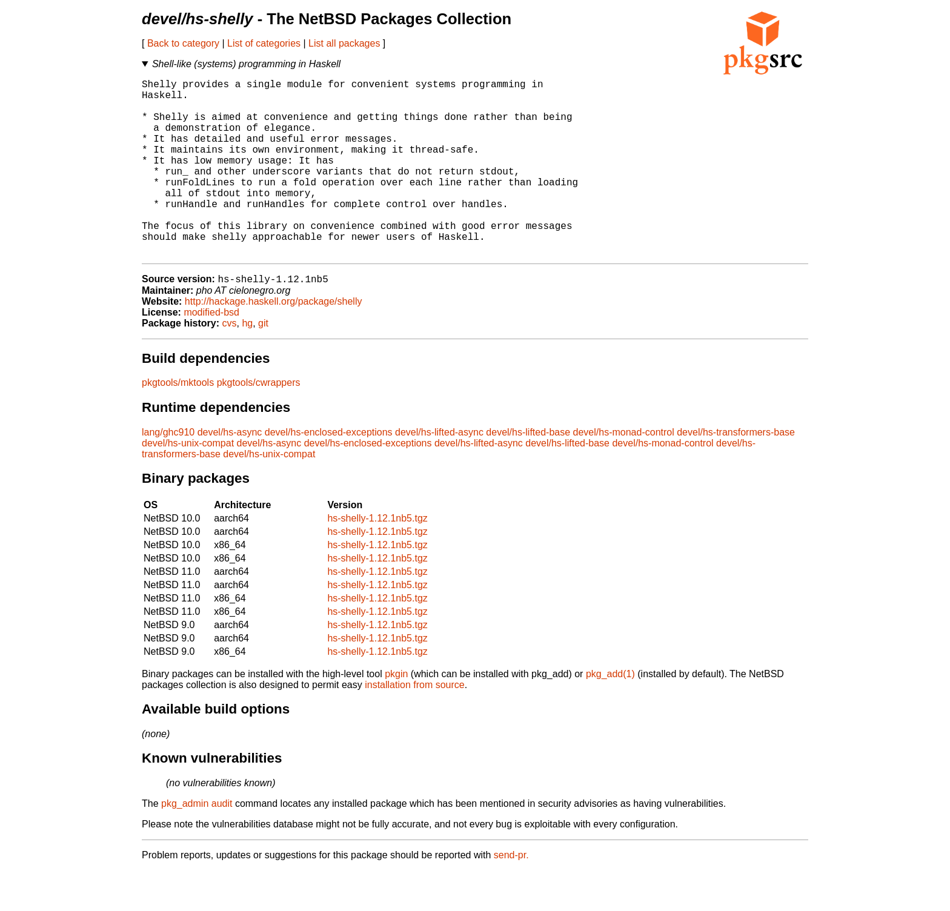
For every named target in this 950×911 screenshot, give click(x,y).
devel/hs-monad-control (623, 473)
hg (247, 364)
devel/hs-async (230, 473)
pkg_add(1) (610, 714)
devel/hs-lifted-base (528, 473)
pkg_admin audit (196, 844)
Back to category (183, 43)
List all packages (344, 43)
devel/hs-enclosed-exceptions (329, 473)
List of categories (264, 43)
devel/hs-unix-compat (188, 484)
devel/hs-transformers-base (736, 473)
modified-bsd (211, 353)
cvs (229, 364)
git (263, 364)
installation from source (415, 725)
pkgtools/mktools (178, 423)
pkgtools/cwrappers (259, 423)
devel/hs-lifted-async (439, 473)
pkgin (396, 714)
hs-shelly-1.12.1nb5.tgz (377, 559)
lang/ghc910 (168, 473)
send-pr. (511, 895)
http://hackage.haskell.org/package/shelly (273, 342)
